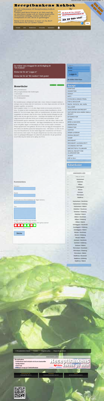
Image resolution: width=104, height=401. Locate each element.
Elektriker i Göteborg (80, 211)
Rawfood (71, 88)
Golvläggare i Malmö (80, 230)
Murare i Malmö (80, 237)
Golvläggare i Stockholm (80, 224)
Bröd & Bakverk (74, 122)
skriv (24, 27)
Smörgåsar (72, 124)
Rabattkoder (74, 164)
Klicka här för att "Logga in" (25, 72)
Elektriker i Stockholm (80, 209)
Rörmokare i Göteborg (80, 250)
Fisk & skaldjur (74, 101)
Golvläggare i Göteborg (80, 227)
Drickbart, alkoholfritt (77, 143)
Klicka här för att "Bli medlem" (26, 76)
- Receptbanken (19, 359)
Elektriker (80, 182)
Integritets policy (45, 351)
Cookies (35, 351)
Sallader (71, 107)
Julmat (70, 155)
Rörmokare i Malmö (80, 253)
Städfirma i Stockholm (80, 256)
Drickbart (72, 140)
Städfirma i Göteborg (80, 258)
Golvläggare (80, 187)
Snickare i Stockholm (80, 240)
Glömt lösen (78, 79)
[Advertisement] (52, 46)
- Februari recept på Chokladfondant (26, 367)
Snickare (80, 192)
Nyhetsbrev (51, 27)
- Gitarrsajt (18, 365)
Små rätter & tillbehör (77, 148)
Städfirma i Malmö (80, 261)
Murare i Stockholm (80, 232)
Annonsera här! (79, 173)
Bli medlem (71, 79)
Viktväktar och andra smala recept (79, 113)
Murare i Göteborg (80, 235)
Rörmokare (80, 195)
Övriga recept (73, 135)
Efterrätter (73, 117)
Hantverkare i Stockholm (80, 201)
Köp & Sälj (72, 158)
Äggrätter (72, 91)
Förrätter (72, 127)
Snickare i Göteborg (80, 243)
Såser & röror (74, 132)
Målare (80, 184)
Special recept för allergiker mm (75, 152)
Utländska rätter (75, 146)
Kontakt (18, 27)
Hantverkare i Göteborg (80, 204)
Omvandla (42, 27)
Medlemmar (32, 27)
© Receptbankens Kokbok (23, 351)
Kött (69, 96)
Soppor (71, 130)
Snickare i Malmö (80, 245)
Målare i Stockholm (80, 217)
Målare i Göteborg (80, 219)
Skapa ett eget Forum (59, 351)
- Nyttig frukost (19, 363)
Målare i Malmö (80, 222)
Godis (70, 119)
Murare (80, 189)
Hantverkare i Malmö (80, 206)
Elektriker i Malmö (80, 214)
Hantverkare (80, 179)
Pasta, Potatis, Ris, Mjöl (77, 104)
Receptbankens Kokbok (45, 6)
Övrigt (70, 94)
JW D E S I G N (27, 228)
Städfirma (80, 197)
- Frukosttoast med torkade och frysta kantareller (30, 361)
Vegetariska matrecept (77, 109)
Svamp (70, 138)
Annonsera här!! (52, 357)
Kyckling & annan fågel (77, 99)
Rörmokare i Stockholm (80, 248)
